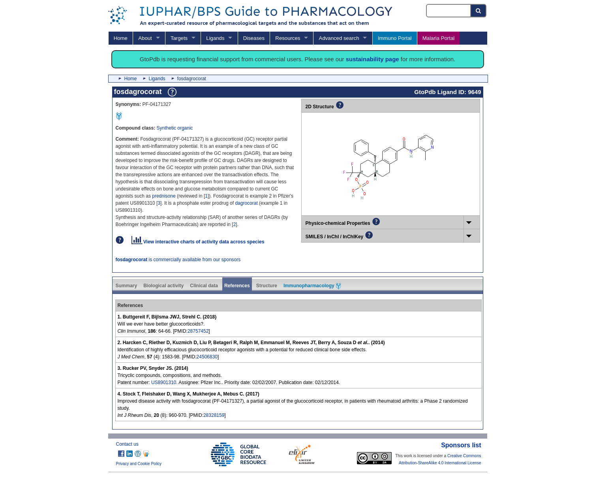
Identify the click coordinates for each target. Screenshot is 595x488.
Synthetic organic (175, 128)
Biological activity (163, 285)
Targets (179, 38)
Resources (287, 38)
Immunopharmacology (312, 286)
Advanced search (339, 38)
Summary (126, 285)
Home (121, 38)
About (145, 38)
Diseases (254, 38)
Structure (266, 285)
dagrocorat (246, 203)
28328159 (213, 415)
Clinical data (204, 285)
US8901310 (163, 382)
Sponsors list (461, 445)
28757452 (198, 331)
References (237, 285)
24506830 (207, 357)
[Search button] (478, 10)
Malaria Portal (438, 38)
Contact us (127, 444)
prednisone (163, 196)
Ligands (215, 38)
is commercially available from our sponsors (178, 259)
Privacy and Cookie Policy (139, 464)
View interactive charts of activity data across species (198, 242)
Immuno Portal (395, 38)
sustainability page (372, 59)
